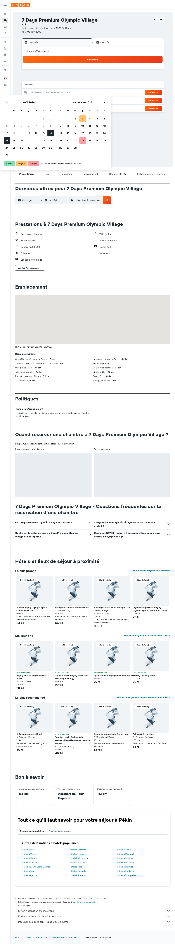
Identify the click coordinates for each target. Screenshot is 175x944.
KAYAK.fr (18, 937)
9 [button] (82, 78)
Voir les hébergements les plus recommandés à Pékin (143, 697)
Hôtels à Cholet (124, 849)
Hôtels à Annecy (77, 875)
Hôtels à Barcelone (78, 862)
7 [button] (67, 78)
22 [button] (75, 92)
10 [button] (38, 85)
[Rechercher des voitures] (5, 27)
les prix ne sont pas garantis (84, 902)
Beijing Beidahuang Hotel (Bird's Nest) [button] (32, 677)
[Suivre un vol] (5, 48)
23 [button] (82, 92)
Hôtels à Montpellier (126, 875)
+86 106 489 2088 (31, 31)
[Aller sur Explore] (5, 42)
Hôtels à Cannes (29, 862)
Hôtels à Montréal (125, 854)
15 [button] (75, 85)
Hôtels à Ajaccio (29, 875)
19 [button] (53, 92)
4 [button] (46, 78)
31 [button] (39, 107)
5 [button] (53, 78)
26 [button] (53, 99)
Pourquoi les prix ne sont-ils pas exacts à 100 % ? (94, 922)
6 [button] (60, 78)
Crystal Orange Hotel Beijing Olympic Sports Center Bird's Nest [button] (150, 609)
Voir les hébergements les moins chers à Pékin (147, 635)
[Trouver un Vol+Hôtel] (5, 33)
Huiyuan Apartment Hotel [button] (29, 734)
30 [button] (82, 99)
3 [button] (38, 78)
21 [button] (68, 92)
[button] (5, 4)
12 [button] (53, 85)
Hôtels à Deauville (78, 871)
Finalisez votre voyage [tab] (60, 831)
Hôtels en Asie (41, 937)
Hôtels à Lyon (28, 871)
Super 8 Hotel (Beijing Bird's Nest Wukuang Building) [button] (71, 677)
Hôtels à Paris (28, 849)
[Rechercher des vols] (5, 14)
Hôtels (28, 937)
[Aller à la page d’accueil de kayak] (20, 5)
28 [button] (67, 99)
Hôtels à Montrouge (79, 858)
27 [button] (60, 99)
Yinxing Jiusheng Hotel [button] (144, 675)
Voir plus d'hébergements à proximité (151, 570)
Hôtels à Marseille (30, 854)
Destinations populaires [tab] (32, 831)
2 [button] (82, 70)
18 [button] (46, 92)
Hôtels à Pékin (74, 937)
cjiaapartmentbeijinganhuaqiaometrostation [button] (116, 675)
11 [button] (46, 85)
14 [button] (68, 85)
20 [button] (60, 92)
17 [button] (39, 92)
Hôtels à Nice (76, 866)
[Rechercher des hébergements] (5, 20)
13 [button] (60, 85)
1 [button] (75, 70)
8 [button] (75, 78)
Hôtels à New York (125, 866)
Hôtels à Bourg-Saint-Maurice (36, 866)
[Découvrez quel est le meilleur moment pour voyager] (5, 55)
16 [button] (82, 85)
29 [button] (75, 99)
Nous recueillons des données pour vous (94, 916)
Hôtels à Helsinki (29, 858)
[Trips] (5, 70)
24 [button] (38, 99)
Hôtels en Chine (57, 937)
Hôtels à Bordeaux (125, 871)
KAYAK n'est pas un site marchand (94, 911)
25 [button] (46, 99)
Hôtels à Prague (77, 854)
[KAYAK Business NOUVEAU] (5, 61)
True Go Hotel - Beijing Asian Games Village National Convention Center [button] (72, 740)
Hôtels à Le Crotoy (125, 862)
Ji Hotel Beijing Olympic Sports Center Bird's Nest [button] (31, 609)
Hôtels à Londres (125, 858)
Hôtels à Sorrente (78, 849)
